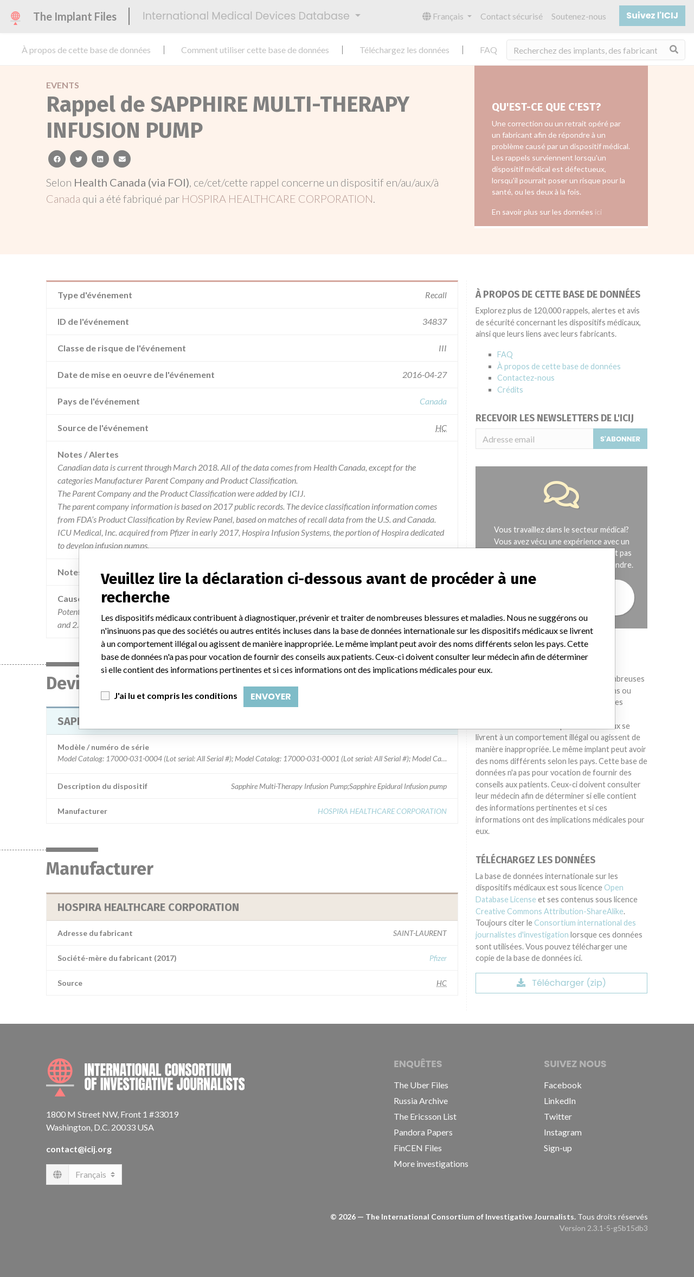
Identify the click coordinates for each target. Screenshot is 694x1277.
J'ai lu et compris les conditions (175, 695)
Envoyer (270, 696)
